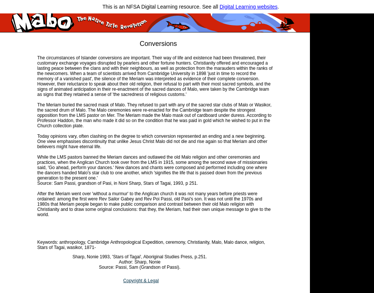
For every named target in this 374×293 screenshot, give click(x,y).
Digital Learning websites (248, 7)
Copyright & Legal (141, 280)
